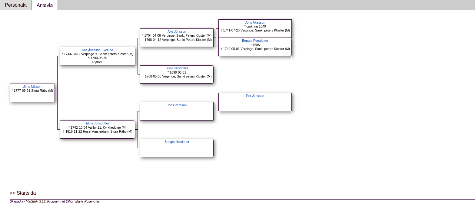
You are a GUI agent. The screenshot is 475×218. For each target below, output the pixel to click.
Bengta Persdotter (255, 40)
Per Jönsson (255, 95)
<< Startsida (23, 193)
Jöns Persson (177, 105)
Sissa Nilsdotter (177, 68)
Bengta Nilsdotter (176, 142)
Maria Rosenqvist (87, 201)
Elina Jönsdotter (97, 123)
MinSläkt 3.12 (35, 201)
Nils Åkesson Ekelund (97, 50)
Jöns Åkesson (255, 22)
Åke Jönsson (177, 31)
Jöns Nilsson (32, 86)
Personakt (16, 5)
